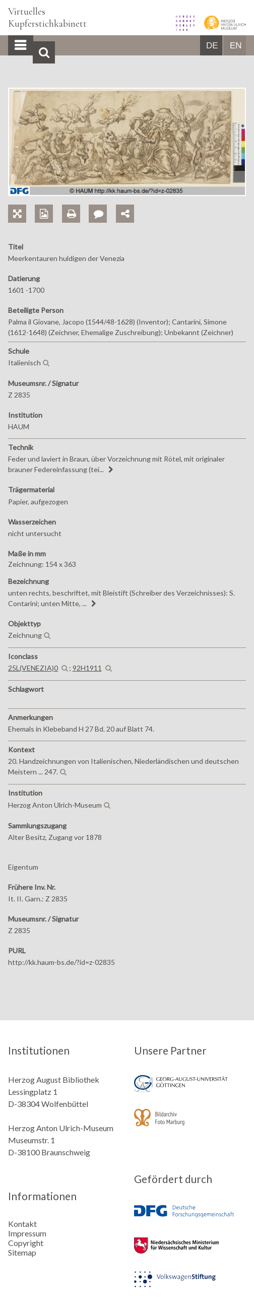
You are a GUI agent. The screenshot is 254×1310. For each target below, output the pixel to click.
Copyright (25, 1243)
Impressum (27, 1233)
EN (236, 45)
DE (212, 45)
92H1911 (87, 668)
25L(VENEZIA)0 (33, 668)
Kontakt (22, 1223)
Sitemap (22, 1252)
